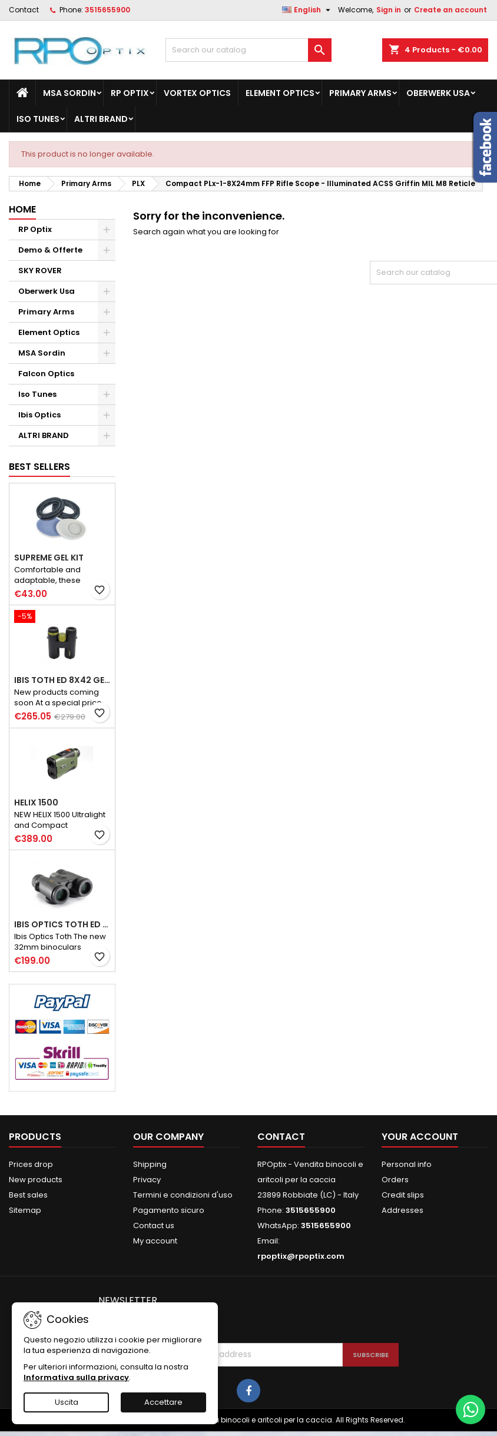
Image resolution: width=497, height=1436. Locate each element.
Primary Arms (360, 93)
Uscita (66, 1402)
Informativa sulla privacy (76, 1377)
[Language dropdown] (307, 10)
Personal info (407, 1164)
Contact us (153, 1225)
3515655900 (107, 10)
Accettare (163, 1402)
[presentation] (255, 1314)
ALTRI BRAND (101, 119)
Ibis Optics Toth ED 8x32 (62, 924)
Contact (24, 10)
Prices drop (31, 1164)
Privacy (147, 1179)
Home (22, 209)
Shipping (150, 1164)
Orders (395, 1179)
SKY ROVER (40, 270)
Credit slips (403, 1194)
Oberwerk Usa (438, 93)
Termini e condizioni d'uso (183, 1194)
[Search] (248, 50)
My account (155, 1240)
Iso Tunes (37, 119)
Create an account (450, 10)
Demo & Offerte (50, 250)
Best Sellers (39, 466)
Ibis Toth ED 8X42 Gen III (62, 680)
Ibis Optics (39, 414)
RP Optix (130, 93)
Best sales (28, 1194)
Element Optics (280, 93)
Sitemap (25, 1210)
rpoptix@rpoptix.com (300, 1256)
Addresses (402, 1210)
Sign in (388, 10)
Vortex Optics (197, 93)
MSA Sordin (69, 93)
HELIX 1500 (36, 802)
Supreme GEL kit (49, 557)
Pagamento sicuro (168, 1210)
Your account (420, 1136)
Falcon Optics (46, 373)
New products (35, 1179)
